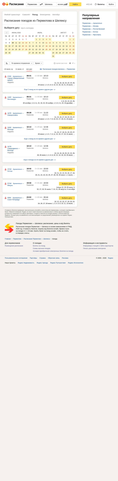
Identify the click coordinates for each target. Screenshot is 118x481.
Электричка (45, 15)
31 (43, 53)
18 (16, 46)
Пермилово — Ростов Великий (93, 29)
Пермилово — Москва (90, 26)
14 (26, 43)
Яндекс (110, 258)
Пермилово (30, 78)
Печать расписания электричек (94, 248)
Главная (8, 239)
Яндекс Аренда (42, 263)
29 (6, 53)
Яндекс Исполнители (75, 263)
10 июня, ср (8, 69)
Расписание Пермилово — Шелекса (37, 239)
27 (23, 49)
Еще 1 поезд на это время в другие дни (39, 89)
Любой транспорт (12, 15)
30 (9, 53)
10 (13, 43)
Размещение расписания (14, 246)
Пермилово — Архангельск (92, 23)
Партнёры (33, 258)
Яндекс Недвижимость (26, 263)
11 (16, 43)
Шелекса (45, 78)
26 (19, 49)
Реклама (65, 258)
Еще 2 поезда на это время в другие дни (40, 160)
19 (19, 46)
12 (19, 43)
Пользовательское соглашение (16, 258)
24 (13, 49)
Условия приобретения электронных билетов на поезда (53, 251)
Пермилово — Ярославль (91, 35)
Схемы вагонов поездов (41, 248)
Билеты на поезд (39, 246)
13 (23, 43)
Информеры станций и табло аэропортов (98, 246)
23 (9, 49)
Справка (42, 258)
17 (13, 46)
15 (6, 46)
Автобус (56, 15)
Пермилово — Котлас (90, 32)
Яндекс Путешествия (58, 263)
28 (26, 49)
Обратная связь (54, 258)
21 (26, 46)
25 (16, 49)
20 (23, 46)
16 (9, 46)
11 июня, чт (19, 69)
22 (6, 49)
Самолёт (26, 15)
